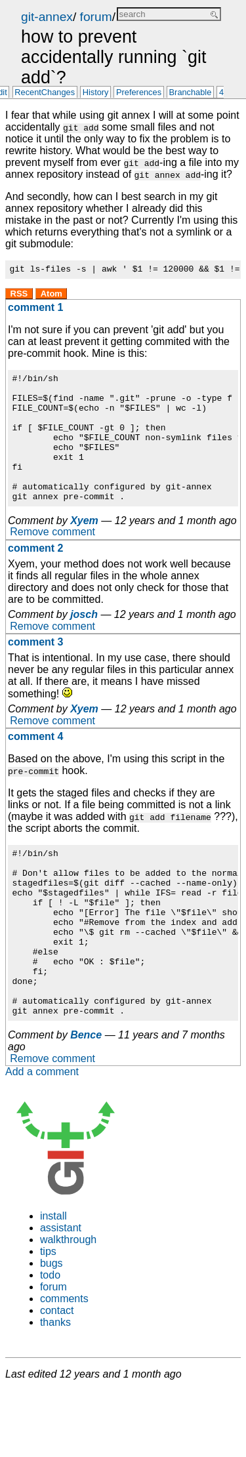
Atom (51, 295)
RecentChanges (44, 93)
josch (84, 641)
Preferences (138, 93)
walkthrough (68, 1300)
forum (96, 17)
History (96, 93)
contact (57, 1371)
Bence (86, 1095)
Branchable (190, 93)
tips (48, 1312)
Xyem (84, 548)
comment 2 (35, 575)
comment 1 (35, 309)
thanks (55, 1383)
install (53, 1277)
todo (50, 1336)
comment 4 (35, 764)
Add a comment (42, 1132)
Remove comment (52, 559)
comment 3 (35, 669)
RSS (19, 295)
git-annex (47, 17)
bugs (51, 1324)
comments (64, 1359)
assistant (60, 1288)
